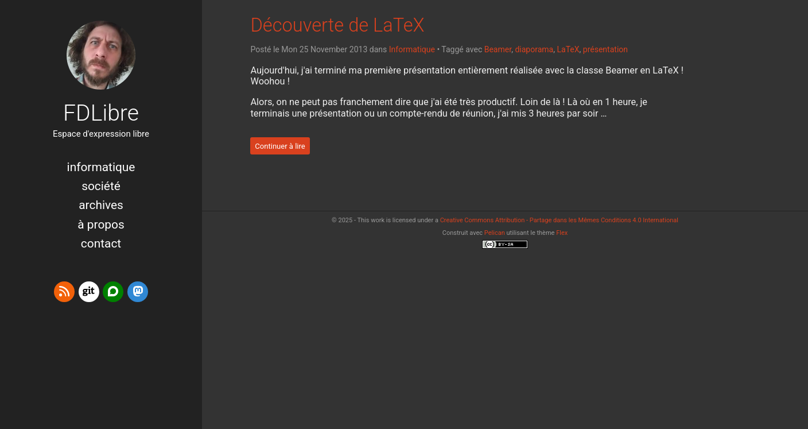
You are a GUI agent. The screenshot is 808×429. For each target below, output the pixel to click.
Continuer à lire (280, 145)
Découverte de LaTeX (337, 25)
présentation (605, 49)
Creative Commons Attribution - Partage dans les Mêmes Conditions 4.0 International (559, 220)
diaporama (534, 49)
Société (101, 186)
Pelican (494, 233)
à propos (100, 224)
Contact (101, 243)
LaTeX (568, 49)
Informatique (101, 167)
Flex (562, 233)
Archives (101, 205)
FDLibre (101, 113)
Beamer (497, 49)
